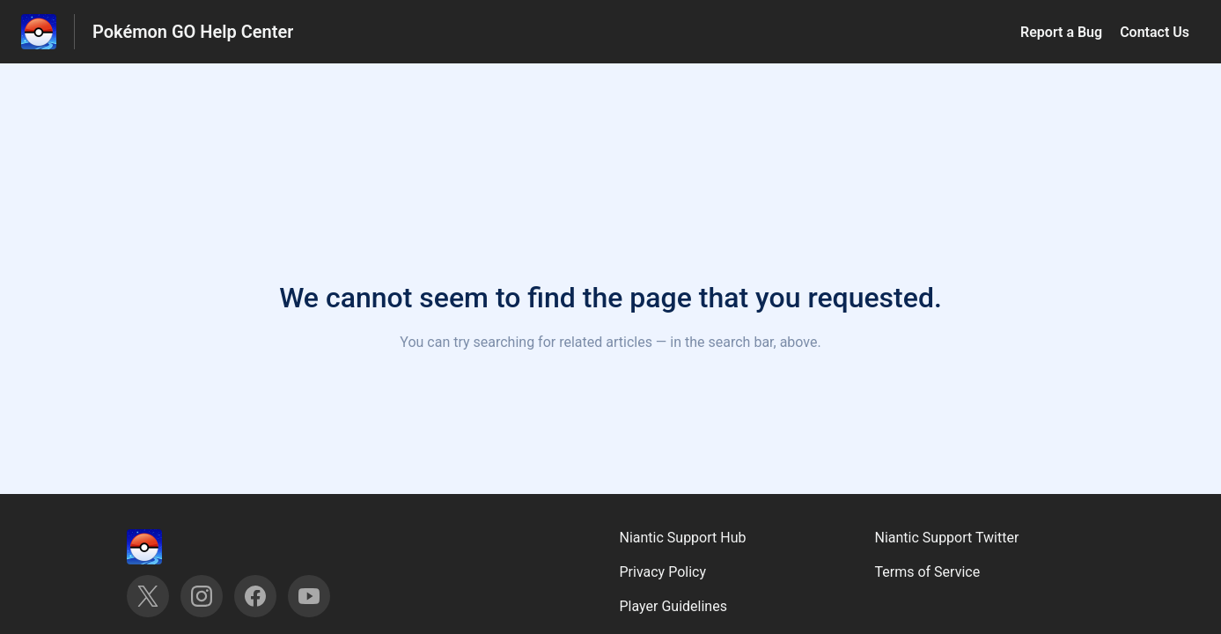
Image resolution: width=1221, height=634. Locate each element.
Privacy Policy (663, 572)
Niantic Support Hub (683, 537)
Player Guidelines (673, 606)
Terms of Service (928, 572)
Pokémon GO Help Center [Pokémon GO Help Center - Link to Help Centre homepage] (192, 31)
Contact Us (1154, 32)
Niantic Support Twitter (947, 537)
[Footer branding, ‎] (162, 546)
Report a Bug (1061, 32)
